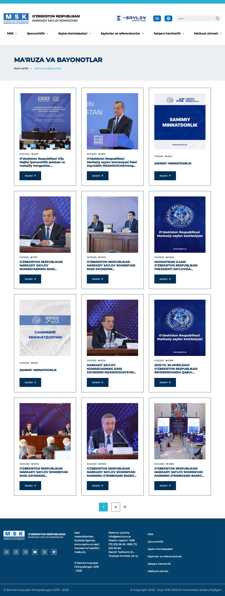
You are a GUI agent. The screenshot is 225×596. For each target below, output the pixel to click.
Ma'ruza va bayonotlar (48, 68)
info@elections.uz (119, 536)
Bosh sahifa (21, 68)
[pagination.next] (125, 507)
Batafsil (30, 175)
